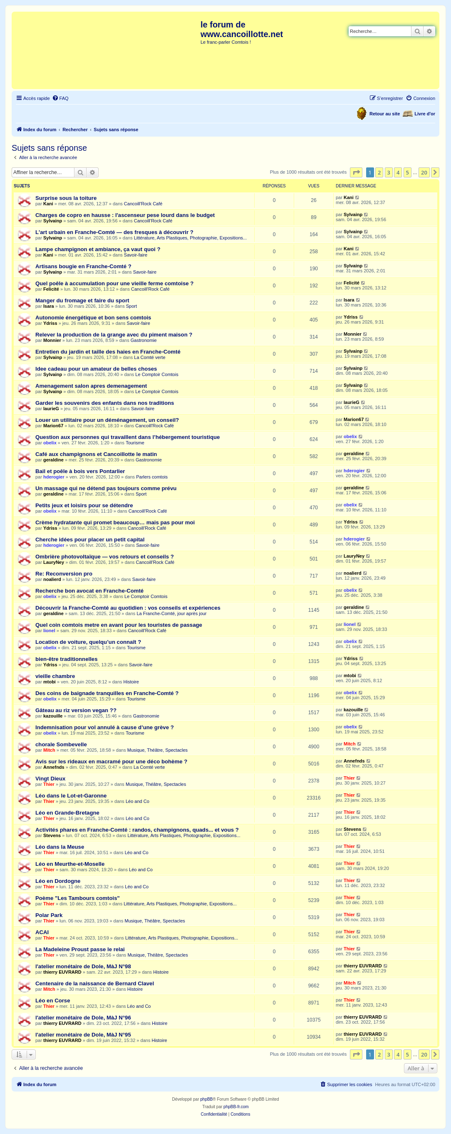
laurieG (51, 408)
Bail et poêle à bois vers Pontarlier (80, 471)
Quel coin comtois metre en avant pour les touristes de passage (118, 625)
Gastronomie (144, 340)
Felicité (51, 289)
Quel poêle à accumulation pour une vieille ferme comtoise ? (114, 283)
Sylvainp (52, 220)
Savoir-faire (135, 254)
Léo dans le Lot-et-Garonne (71, 796)
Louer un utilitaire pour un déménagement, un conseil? (107, 420)
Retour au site (384, 113)
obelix (50, 442)
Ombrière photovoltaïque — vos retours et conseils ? (104, 556)
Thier (49, 784)
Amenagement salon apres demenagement (91, 386)
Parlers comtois (152, 476)
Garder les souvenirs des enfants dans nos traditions (104, 403)
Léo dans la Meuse (59, 847)
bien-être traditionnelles (66, 659)
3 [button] (388, 172)
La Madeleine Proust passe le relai (80, 949)
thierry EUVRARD (62, 972)
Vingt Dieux (50, 778)
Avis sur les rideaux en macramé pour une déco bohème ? (111, 761)
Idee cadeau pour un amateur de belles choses (96, 369)
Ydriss (50, 323)
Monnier (52, 340)
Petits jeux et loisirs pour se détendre (84, 505)
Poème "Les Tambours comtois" (77, 898)
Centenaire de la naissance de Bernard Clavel (94, 983)
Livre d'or (424, 113)
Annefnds (53, 767)
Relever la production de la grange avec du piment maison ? (113, 334)
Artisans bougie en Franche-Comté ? (83, 266)
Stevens (52, 835)
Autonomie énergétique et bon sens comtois (93, 317)
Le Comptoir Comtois (156, 374)
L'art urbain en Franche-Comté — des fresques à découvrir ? (114, 232)
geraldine (53, 459)
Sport (131, 306)
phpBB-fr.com (236, 1106)
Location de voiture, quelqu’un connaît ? (88, 642)
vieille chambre (55, 676)
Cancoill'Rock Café (143, 203)
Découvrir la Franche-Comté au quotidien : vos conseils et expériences (128, 608)
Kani (48, 203)
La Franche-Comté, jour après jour (171, 613)
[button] (356, 172)
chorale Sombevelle (61, 744)
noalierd (52, 579)
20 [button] (424, 172)
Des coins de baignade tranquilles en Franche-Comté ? (106, 693)
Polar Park (48, 915)
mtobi (49, 681)
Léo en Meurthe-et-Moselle (69, 864)
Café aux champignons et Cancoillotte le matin (96, 454)
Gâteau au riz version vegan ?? (75, 710)
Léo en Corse (52, 1000)
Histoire (131, 681)
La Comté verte (149, 357)
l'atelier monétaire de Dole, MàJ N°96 (83, 1017)
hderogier (53, 476)
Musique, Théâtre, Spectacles (157, 750)
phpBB (206, 1099)
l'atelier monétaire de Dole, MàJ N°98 (83, 966)
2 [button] (379, 172)
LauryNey (53, 562)
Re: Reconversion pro (63, 574)
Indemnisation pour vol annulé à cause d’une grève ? (104, 727)
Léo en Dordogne (57, 881)
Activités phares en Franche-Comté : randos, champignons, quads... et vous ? (137, 830)
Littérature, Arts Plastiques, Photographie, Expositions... (190, 237)
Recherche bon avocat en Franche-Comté (89, 591)
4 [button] (397, 172)
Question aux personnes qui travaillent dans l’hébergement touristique (127, 437)
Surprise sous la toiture (66, 198)
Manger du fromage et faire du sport (82, 300)
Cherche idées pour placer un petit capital (89, 539)
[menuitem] (60, 98)
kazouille (52, 715)
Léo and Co (137, 801)
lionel (49, 630)
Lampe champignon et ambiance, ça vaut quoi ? (97, 249)
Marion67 (53, 425)
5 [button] (407, 172)
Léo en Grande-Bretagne (67, 813)
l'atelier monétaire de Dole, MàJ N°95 (83, 1035)
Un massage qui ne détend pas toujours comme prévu (105, 488)
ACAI (42, 932)
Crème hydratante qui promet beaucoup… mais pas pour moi (115, 522)
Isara (48, 306)
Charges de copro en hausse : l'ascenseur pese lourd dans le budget (125, 215)
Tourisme (135, 442)
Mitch (49, 750)
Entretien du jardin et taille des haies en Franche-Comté (108, 352)
